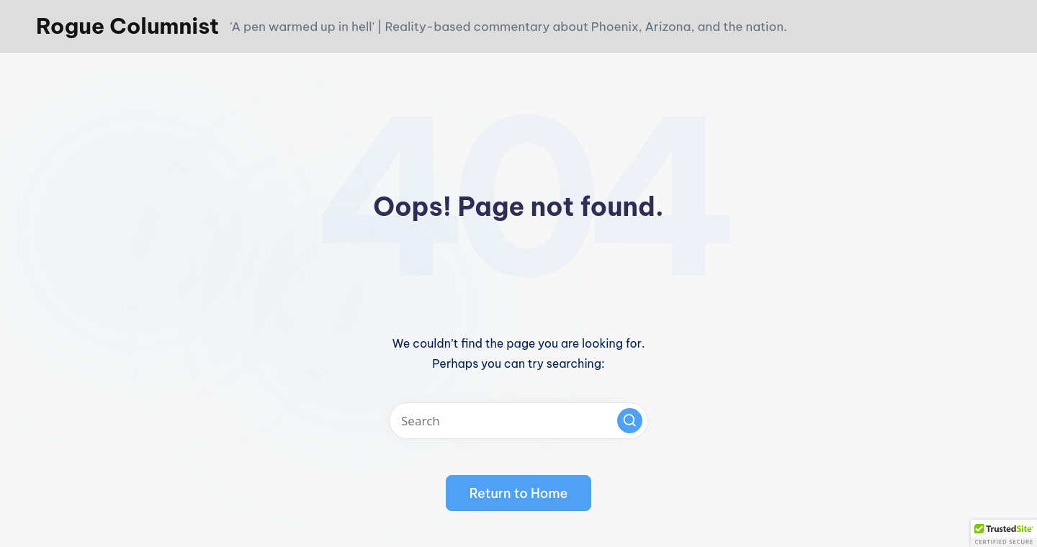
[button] (629, 420)
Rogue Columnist (127, 26)
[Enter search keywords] (518, 420)
